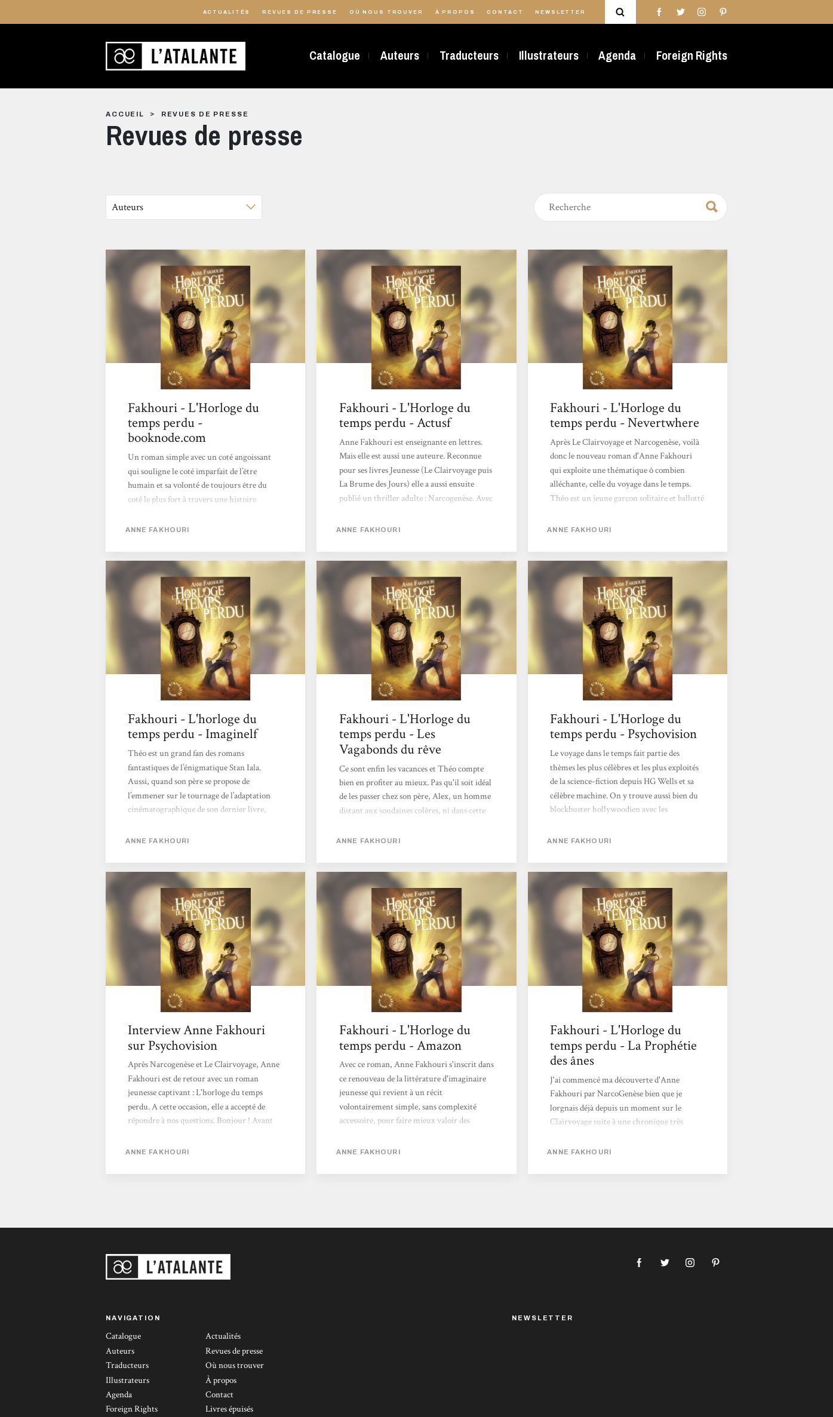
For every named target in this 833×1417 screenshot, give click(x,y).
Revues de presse (299, 12)
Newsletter (560, 12)
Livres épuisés (229, 1409)
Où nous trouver (386, 12)
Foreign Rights (691, 55)
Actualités (227, 12)
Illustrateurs (549, 55)
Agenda (617, 55)
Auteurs (399, 55)
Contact (505, 12)
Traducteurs (469, 55)
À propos (455, 12)
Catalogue (334, 55)
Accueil (125, 114)
